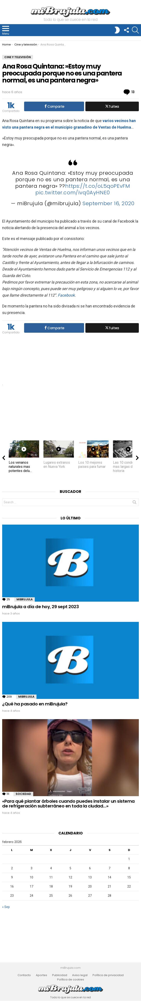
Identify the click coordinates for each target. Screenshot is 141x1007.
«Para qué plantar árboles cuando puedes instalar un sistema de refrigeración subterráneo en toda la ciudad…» (68, 803)
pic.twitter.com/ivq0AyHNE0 (72, 192)
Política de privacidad (108, 975)
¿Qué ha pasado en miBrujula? (34, 704)
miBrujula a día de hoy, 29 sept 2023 (40, 607)
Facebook (66, 295)
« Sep (6, 907)
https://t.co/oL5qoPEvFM (97, 186)
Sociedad (23, 794)
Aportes (41, 975)
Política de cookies (70, 979)
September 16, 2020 (108, 203)
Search (134, 503)
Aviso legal (80, 975)
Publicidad (59, 975)
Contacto (24, 975)
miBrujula (25, 599)
